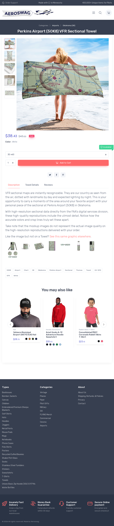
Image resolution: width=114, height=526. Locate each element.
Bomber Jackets (9, 396)
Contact (82, 403)
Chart (26, 270)
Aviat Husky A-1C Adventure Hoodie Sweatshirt (54, 334)
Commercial (45, 418)
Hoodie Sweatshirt (53, 330)
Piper (42, 400)
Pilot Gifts (44, 403)
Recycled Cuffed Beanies (13, 454)
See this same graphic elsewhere (70, 236)
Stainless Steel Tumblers (13, 465)
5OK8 (9, 270)
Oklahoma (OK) (69, 25)
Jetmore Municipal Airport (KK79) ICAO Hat (24, 333)
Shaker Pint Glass (9, 458)
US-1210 (98, 270)
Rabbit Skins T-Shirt (86, 330)
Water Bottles (8, 487)
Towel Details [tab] (32, 185)
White (16, 276)
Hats (4, 417)
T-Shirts (5, 476)
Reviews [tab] (48, 185)
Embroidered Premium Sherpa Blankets (15, 408)
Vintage (43, 392)
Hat (14, 330)
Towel (88, 270)
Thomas (79, 270)
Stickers (5, 469)
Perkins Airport (55, 270)
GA (41, 411)
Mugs (4, 436)
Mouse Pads (7, 432)
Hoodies (5, 421)
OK (33, 270)
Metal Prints (7, 428)
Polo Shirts (7, 447)
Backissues (7, 392)
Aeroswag (35, 521)
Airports (55, 25)
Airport (17, 270)
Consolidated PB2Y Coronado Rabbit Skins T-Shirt (90, 334)
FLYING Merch (46, 414)
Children (5, 403)
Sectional (68, 270)
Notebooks (7, 439)
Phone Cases (7, 443)
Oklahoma (42, 270)
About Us (82, 392)
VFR (8, 276)
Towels (5, 480)
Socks (4, 462)
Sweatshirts (7, 473)
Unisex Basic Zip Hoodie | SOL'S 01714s (18, 484)
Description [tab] (14, 185)
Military (43, 407)
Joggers (5, 425)
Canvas (5, 400)
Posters (5, 451)
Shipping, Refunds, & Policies (90, 396)
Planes (43, 396)
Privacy (81, 400)
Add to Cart (63, 163)
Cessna (43, 422)
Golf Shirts (7, 414)
